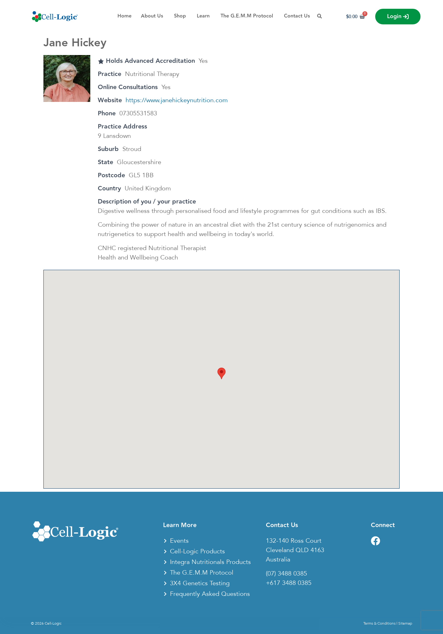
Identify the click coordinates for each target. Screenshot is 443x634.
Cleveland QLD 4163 (295, 550)
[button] (221, 373)
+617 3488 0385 (288, 583)
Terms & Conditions (379, 623)
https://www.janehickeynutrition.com (177, 100)
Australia (278, 559)
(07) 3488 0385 (286, 573)
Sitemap (405, 623)
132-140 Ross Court (293, 541)
